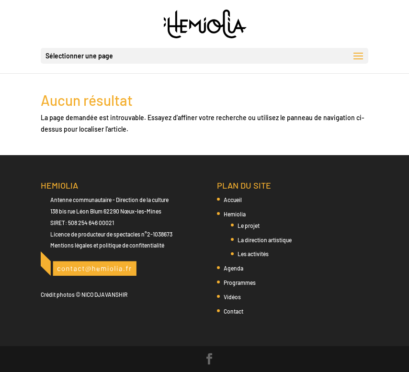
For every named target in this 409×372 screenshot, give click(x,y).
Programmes (240, 282)
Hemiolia (235, 214)
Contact (233, 311)
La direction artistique (265, 240)
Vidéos (232, 296)
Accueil (233, 199)
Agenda (233, 268)
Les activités (253, 253)
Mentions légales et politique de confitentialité (107, 245)
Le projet (249, 225)
